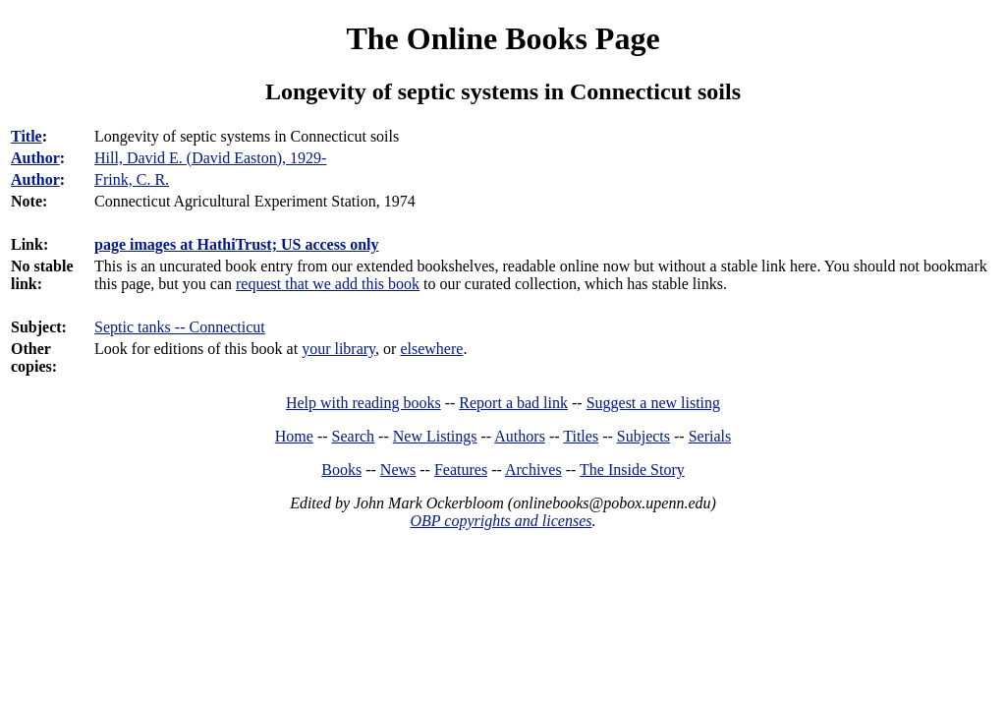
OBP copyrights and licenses (500, 520)
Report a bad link (513, 402)
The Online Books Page (502, 38)
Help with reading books (363, 402)
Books (341, 469)
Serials (710, 436)
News (398, 469)
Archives (533, 469)
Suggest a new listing (653, 402)
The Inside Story (632, 469)
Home (294, 436)
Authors (519, 436)
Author (35, 157)
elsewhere (431, 348)
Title (26, 136)
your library (338, 348)
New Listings (435, 436)
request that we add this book (327, 283)
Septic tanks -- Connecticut (179, 327)
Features (460, 469)
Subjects (643, 436)
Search (353, 436)
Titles (580, 436)
